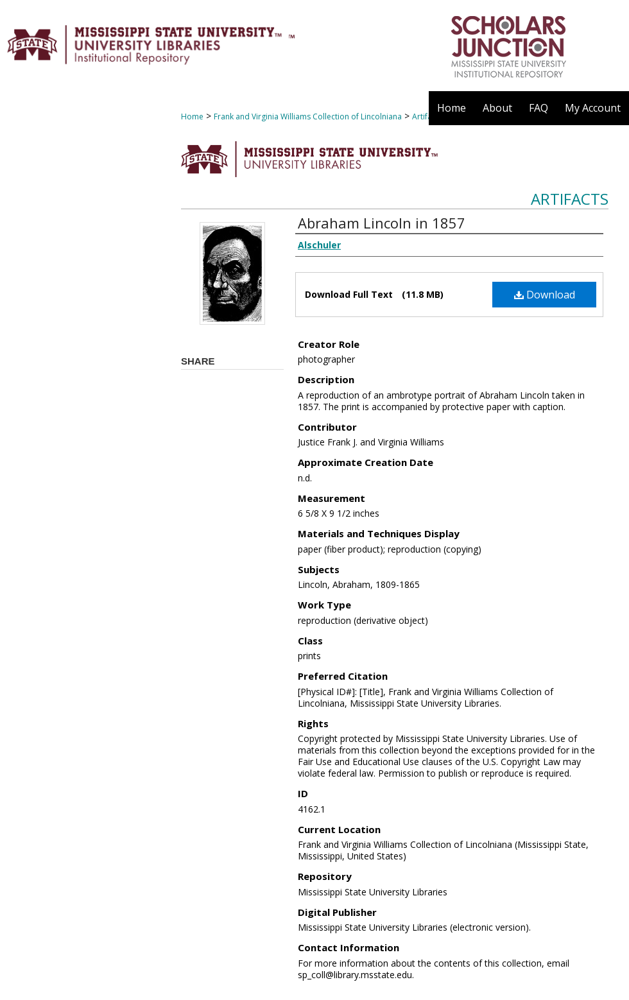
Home (192, 116)
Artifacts (569, 198)
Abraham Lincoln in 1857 (381, 222)
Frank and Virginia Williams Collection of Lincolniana (308, 116)
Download (544, 295)
